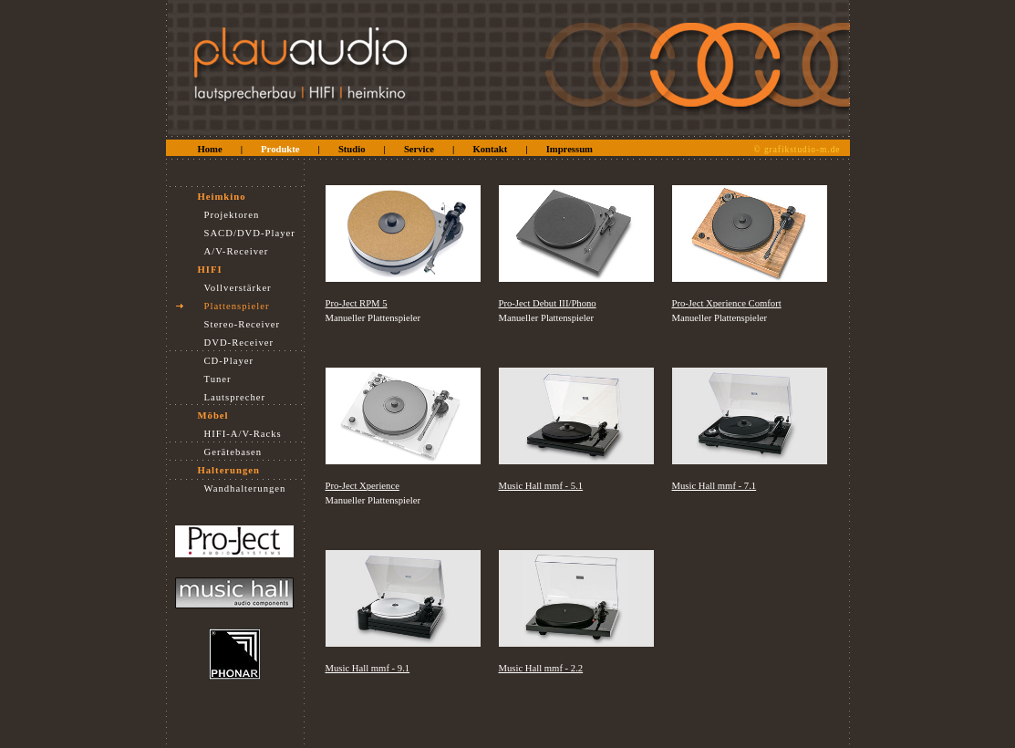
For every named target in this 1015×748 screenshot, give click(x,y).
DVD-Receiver (239, 343)
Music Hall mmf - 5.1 (541, 486)
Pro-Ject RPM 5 (357, 303)
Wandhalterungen (245, 488)
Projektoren (232, 215)
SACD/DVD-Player (249, 233)
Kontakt (489, 149)
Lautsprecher (235, 397)
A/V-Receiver (236, 251)
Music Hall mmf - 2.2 (541, 668)
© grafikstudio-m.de (797, 149)
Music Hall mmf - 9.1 (368, 668)
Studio (352, 149)
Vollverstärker (238, 288)
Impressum (569, 149)
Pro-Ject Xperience (362, 486)
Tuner (218, 379)
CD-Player (229, 361)
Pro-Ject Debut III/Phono (547, 303)
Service (419, 149)
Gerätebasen (233, 452)
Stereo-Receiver (242, 324)
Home (210, 149)
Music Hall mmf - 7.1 (714, 486)
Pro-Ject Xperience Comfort (727, 303)
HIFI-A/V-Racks (243, 434)
